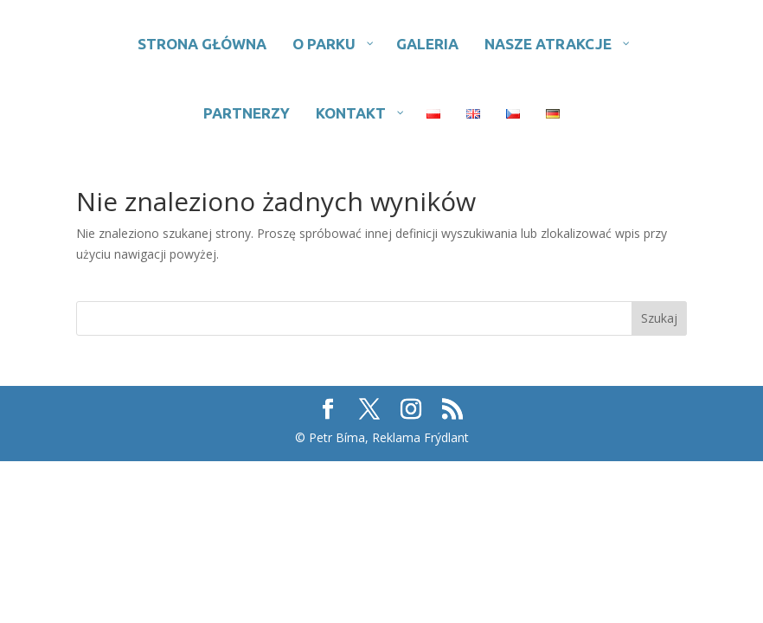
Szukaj (659, 318)
